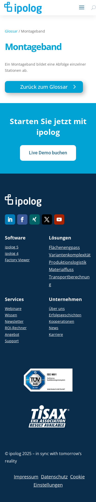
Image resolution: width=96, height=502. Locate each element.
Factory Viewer (17, 259)
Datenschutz (54, 477)
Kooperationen (61, 321)
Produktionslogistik (67, 262)
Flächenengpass (64, 247)
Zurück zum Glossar (44, 86)
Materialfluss (61, 269)
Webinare (13, 308)
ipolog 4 (11, 253)
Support (12, 340)
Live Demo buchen (48, 152)
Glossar (11, 31)
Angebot (12, 334)
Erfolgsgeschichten (65, 315)
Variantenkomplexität (70, 255)
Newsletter (14, 321)
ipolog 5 (11, 247)
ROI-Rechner (16, 327)
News (53, 327)
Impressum (26, 477)
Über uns (57, 308)
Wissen (11, 315)
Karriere (56, 334)
